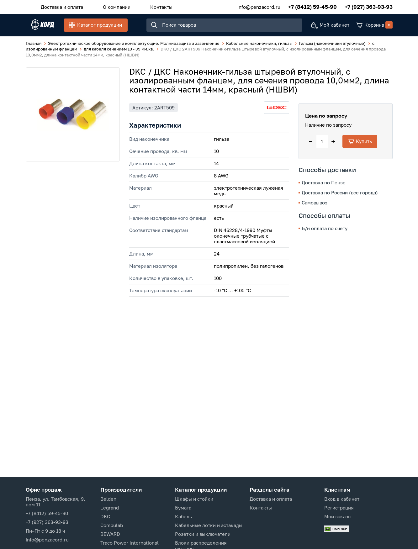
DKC (105, 516)
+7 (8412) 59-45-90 (312, 6)
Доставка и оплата (59, 6)
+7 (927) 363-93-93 (369, 6)
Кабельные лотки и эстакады (208, 525)
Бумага (183, 507)
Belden (108, 499)
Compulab (111, 525)
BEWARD (110, 534)
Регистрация (339, 507)
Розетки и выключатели (202, 534)
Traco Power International (129, 543)
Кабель (183, 516)
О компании (108, 6)
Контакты (146, 6)
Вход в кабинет (341, 499)
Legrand (109, 507)
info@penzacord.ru (258, 6)
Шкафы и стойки (194, 499)
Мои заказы (338, 516)
